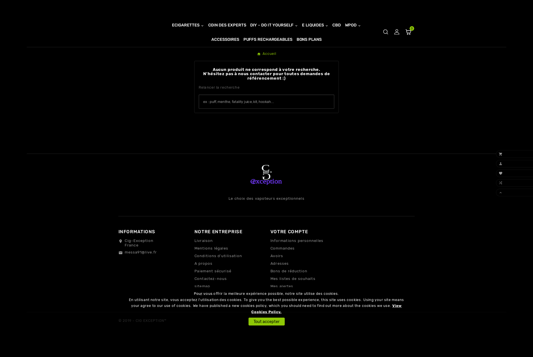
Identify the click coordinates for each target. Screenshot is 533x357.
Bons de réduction (288, 290)
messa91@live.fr (141, 272)
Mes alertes (282, 306)
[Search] (327, 120)
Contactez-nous (210, 298)
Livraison (203, 260)
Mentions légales (211, 268)
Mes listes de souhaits (292, 298)
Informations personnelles (297, 260)
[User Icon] (397, 42)
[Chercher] (260, 121)
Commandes (282, 268)
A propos (203, 283)
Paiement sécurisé (212, 290)
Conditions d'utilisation (218, 275)
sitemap (202, 306)
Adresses (279, 283)
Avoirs (276, 275)
